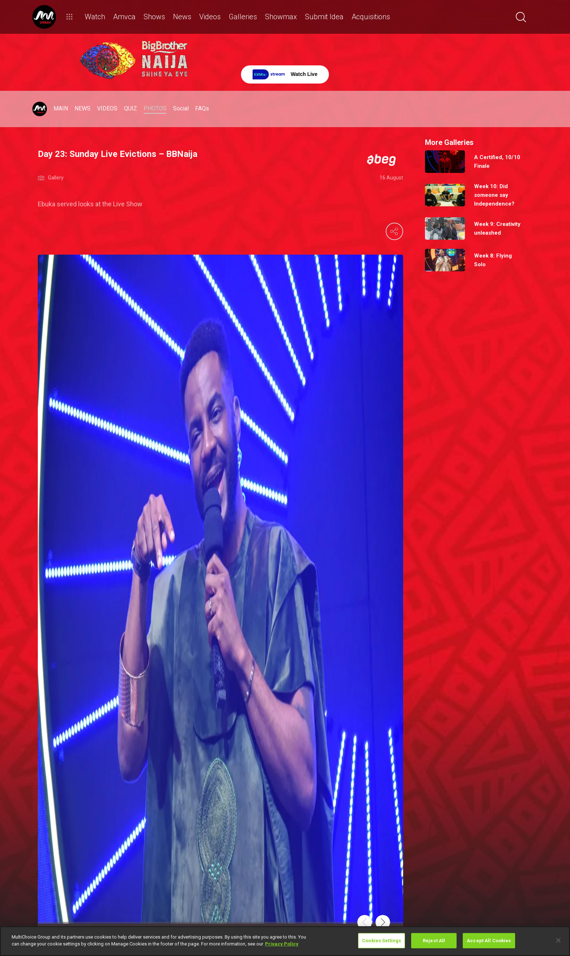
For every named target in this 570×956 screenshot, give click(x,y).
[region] (285, 941)
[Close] (558, 940)
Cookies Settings (381, 940)
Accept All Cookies (489, 940)
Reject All (434, 940)
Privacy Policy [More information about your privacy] (281, 944)
